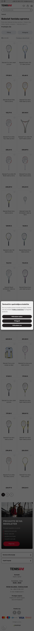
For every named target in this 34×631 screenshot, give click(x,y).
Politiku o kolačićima (18, 309)
